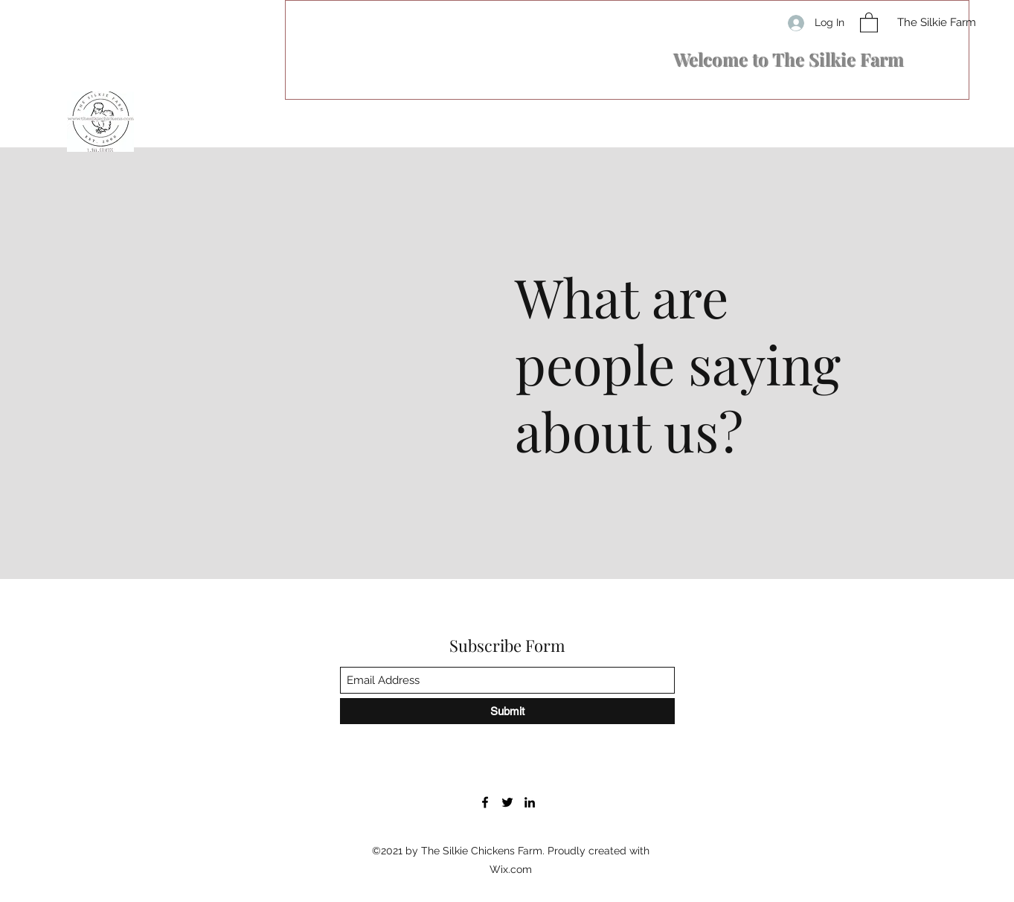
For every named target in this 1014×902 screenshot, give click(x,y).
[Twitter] (507, 802)
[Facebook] (485, 802)
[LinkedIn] (529, 802)
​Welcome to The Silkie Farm (789, 59)
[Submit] (507, 711)
